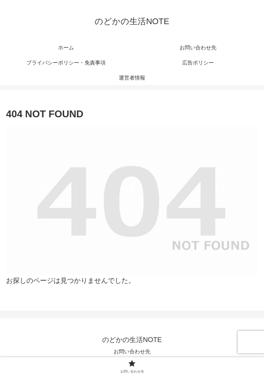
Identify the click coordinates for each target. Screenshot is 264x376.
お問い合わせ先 (132, 351)
